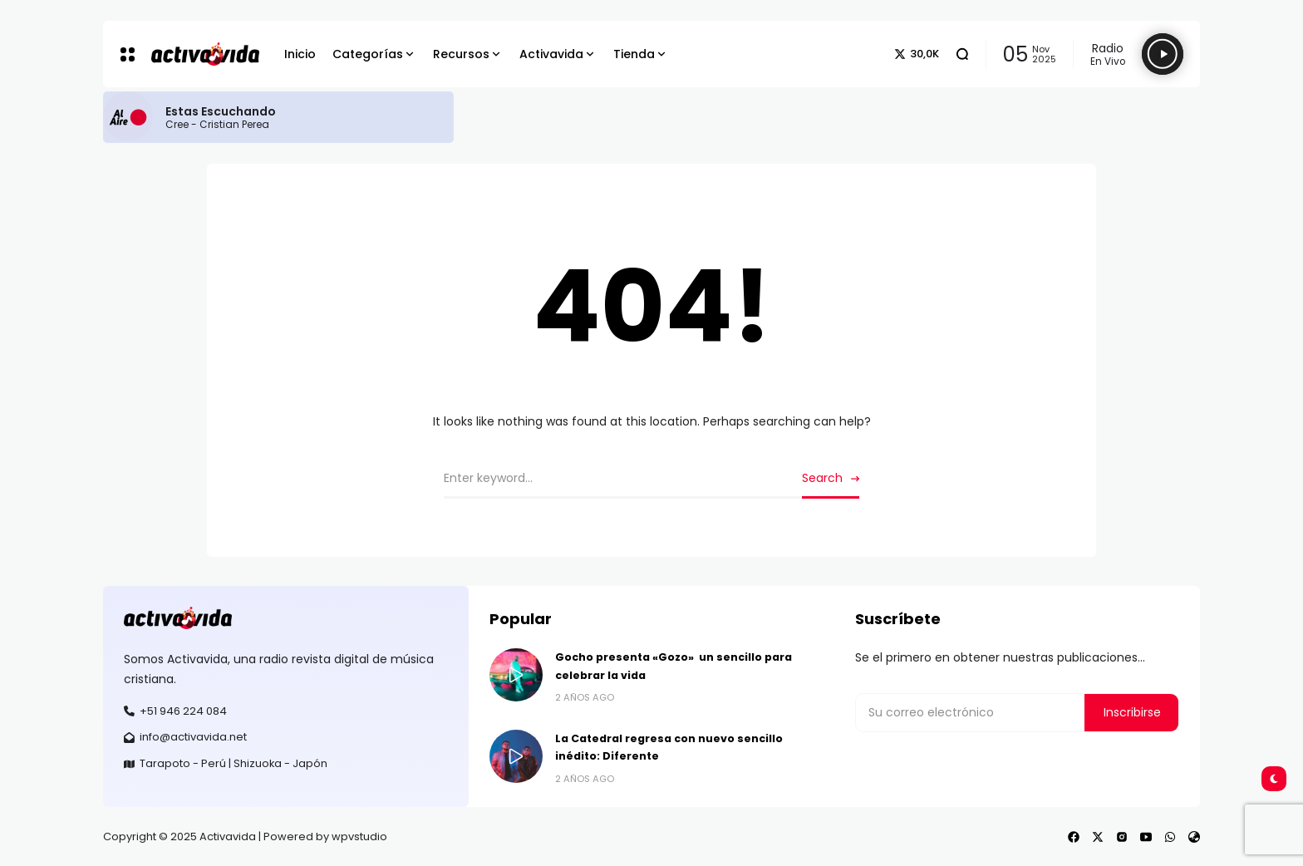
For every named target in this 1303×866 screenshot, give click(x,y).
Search (822, 478)
